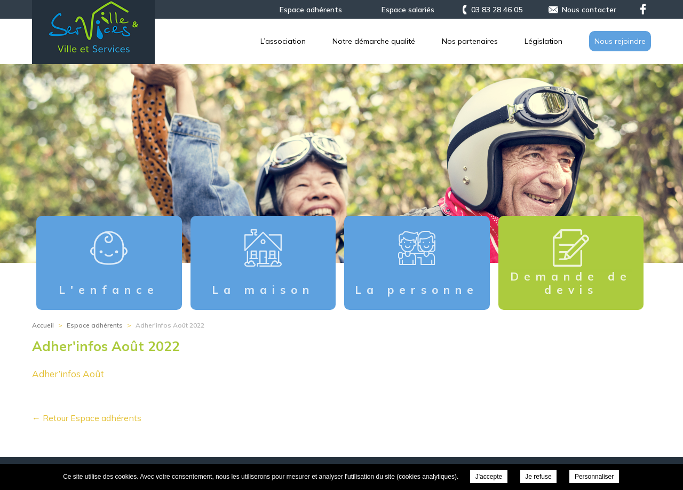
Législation (543, 41)
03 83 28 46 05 (496, 9)
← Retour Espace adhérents (86, 418)
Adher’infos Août (68, 373)
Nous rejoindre (620, 41)
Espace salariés (408, 9)
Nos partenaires (470, 41)
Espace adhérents (311, 9)
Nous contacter (589, 9)
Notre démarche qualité (373, 41)
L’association (283, 41)
